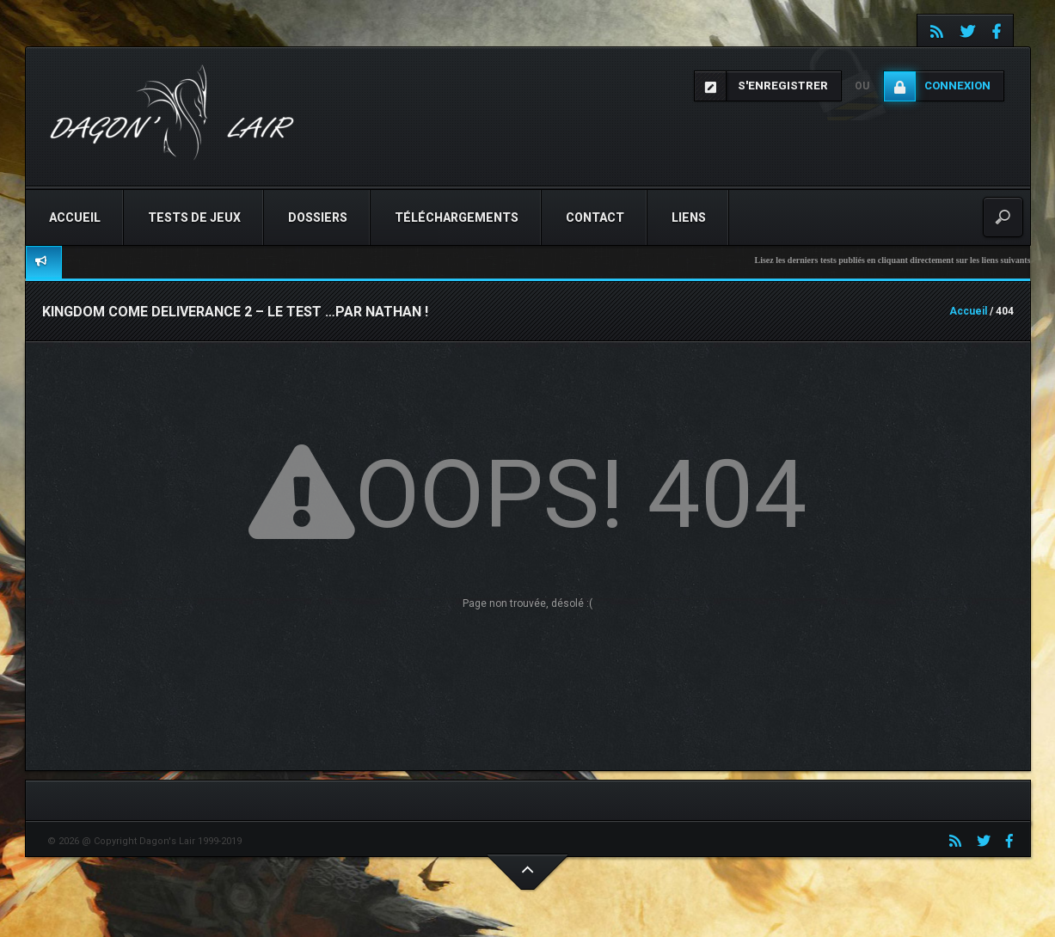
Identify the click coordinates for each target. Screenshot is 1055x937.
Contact (595, 217)
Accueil (75, 217)
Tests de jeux (194, 217)
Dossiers (317, 217)
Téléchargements (456, 217)
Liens (689, 217)
